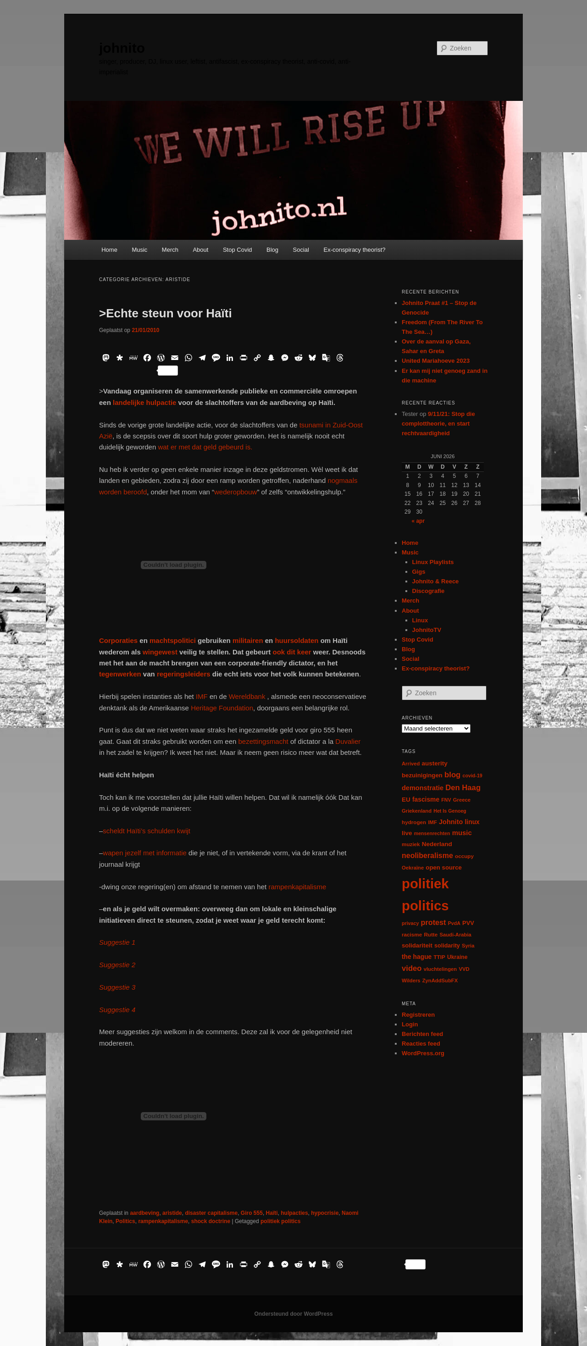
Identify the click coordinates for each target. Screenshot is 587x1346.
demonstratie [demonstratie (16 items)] (422, 788)
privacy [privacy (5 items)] (410, 923)
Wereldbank (248, 696)
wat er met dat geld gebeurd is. (205, 447)
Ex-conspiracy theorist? (354, 249)
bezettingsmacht (264, 741)
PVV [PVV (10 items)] (468, 922)
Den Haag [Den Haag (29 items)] (463, 787)
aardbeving (144, 1213)
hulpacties (294, 1213)
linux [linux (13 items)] (472, 821)
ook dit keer (291, 652)
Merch (170, 249)
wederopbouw (235, 492)
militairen (248, 640)
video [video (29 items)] (412, 968)
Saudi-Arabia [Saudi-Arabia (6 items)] (455, 934)
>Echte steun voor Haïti (165, 313)
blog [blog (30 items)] (452, 774)
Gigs (419, 571)
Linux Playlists (433, 562)
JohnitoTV (427, 629)
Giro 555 (252, 1213)
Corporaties (118, 640)
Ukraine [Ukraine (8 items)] (457, 957)
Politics (125, 1221)
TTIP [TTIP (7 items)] (439, 957)
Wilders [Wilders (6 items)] (411, 980)
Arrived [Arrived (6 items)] (411, 763)
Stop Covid (237, 249)
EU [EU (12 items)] (406, 799)
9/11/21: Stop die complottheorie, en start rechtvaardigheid (438, 423)
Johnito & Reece (435, 581)
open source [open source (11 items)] (444, 867)
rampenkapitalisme (297, 887)
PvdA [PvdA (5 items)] (454, 923)
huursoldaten (297, 640)
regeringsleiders (183, 674)
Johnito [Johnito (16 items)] (451, 821)
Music (139, 249)
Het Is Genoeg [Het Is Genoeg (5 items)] (449, 811)
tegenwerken (120, 674)
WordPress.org (423, 1053)
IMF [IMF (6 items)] (432, 822)
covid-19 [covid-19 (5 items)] (472, 775)
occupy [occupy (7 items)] (464, 856)
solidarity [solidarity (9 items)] (447, 945)
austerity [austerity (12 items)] (435, 763)
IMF (202, 696)
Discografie (428, 590)
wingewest (160, 652)
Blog (272, 249)
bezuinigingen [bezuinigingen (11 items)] (422, 775)
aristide (172, 1213)
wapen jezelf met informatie (145, 853)
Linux (420, 620)
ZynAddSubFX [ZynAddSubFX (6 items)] (440, 980)
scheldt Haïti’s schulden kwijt (146, 831)
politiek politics (280, 1221)
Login (410, 1024)
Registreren (418, 1014)
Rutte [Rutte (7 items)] (430, 934)
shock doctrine (210, 1221)
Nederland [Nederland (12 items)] (437, 844)
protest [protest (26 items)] (433, 922)
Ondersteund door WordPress (293, 1314)
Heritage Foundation (222, 708)
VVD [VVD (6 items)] (464, 969)
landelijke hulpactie (144, 402)
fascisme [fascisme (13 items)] (425, 799)
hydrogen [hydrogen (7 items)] (414, 822)
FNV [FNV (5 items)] (446, 800)
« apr (418, 521)
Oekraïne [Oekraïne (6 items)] (413, 867)
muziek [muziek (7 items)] (411, 844)
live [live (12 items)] (407, 833)
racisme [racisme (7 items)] (412, 934)
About (200, 249)
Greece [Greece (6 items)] (462, 800)
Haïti (272, 1213)
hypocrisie (324, 1213)
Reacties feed (421, 1043)
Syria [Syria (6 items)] (468, 945)
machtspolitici (173, 640)
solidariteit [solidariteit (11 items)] (417, 945)
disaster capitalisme (211, 1213)
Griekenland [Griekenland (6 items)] (417, 811)
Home (109, 249)
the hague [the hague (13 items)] (417, 956)
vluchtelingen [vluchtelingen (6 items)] (440, 969)
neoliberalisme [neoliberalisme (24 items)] (427, 855)
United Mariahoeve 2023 (436, 360)
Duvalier (347, 741)
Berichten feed (422, 1033)
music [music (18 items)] (462, 832)
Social (301, 249)
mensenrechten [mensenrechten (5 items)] (432, 833)
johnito (122, 47)
